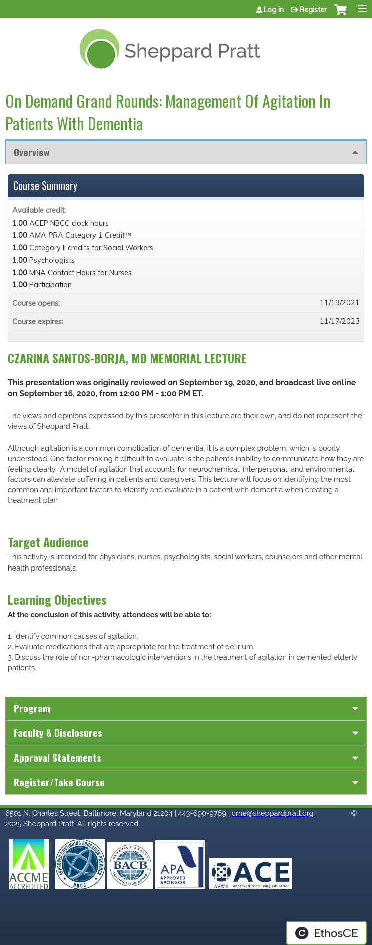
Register (313, 9)
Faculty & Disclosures (58, 732)
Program (32, 708)
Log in (274, 9)
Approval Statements (57, 757)
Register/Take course (59, 782)
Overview (31, 152)
